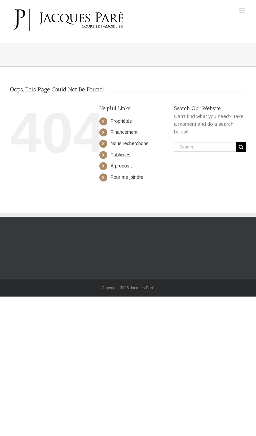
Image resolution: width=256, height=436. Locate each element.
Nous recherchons (129, 143)
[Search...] (205, 147)
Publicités (120, 154)
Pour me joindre (126, 177)
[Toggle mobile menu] (242, 10)
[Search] (241, 147)
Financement (123, 132)
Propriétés (121, 121)
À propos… (122, 165)
